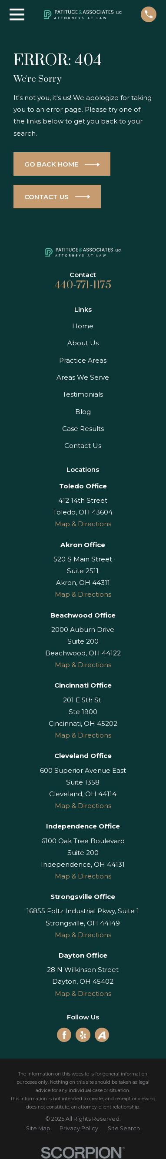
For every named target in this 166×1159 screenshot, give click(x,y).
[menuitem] (38, 1129)
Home (82, 326)
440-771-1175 (83, 285)
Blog (83, 411)
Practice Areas (82, 360)
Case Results (83, 428)
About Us (83, 343)
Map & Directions (83, 524)
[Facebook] (64, 1035)
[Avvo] (102, 1035)
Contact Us (82, 445)
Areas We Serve (82, 377)
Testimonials (83, 394)
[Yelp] (83, 1035)
